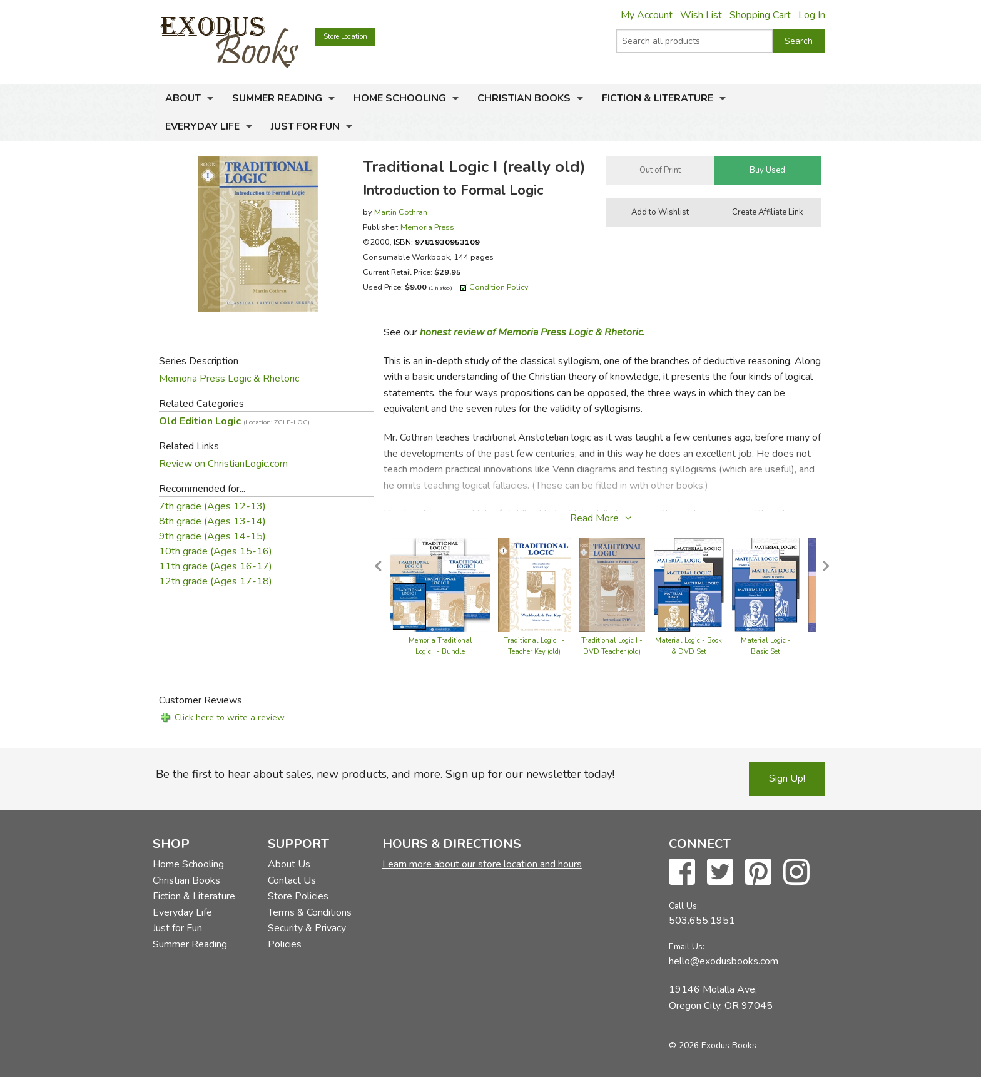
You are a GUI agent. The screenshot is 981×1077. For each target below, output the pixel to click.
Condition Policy (499, 287)
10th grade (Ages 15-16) (215, 551)
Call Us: (684, 906)
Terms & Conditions (310, 912)
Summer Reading (277, 98)
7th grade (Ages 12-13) (212, 506)
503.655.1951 (702, 920)
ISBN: (437, 242)
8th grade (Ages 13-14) (212, 521)
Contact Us (292, 880)
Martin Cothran (400, 212)
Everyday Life (202, 126)
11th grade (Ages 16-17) (215, 566)
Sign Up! (787, 778)
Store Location (345, 36)
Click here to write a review (230, 717)
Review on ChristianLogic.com (223, 464)
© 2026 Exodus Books (712, 1045)
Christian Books (524, 98)
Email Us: (686, 946)
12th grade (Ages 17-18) (215, 581)
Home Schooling (399, 98)
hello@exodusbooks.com (723, 961)
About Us (289, 864)
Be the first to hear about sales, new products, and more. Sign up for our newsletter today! (385, 774)
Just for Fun (305, 126)
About (183, 98)
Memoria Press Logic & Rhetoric (229, 378)
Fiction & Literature (657, 98)
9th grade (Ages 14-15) (212, 536)
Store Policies (298, 896)
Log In (811, 15)
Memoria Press (427, 227)
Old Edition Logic (234, 421)
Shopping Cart (760, 15)
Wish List (701, 15)
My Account (647, 15)
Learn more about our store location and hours (482, 864)
